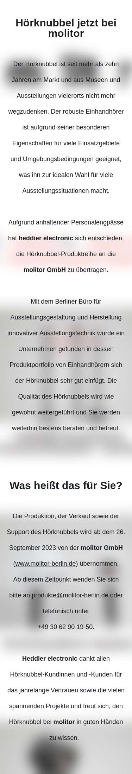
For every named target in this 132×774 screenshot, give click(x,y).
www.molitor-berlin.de (45, 563)
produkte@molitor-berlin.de (70, 595)
